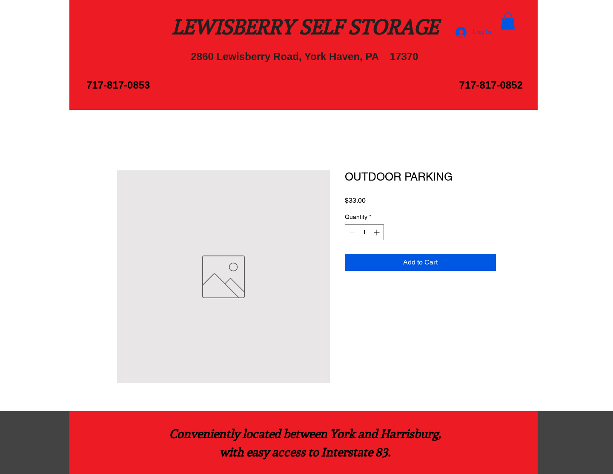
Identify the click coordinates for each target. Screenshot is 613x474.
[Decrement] (351, 232)
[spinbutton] (364, 232)
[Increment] (377, 232)
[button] (508, 21)
